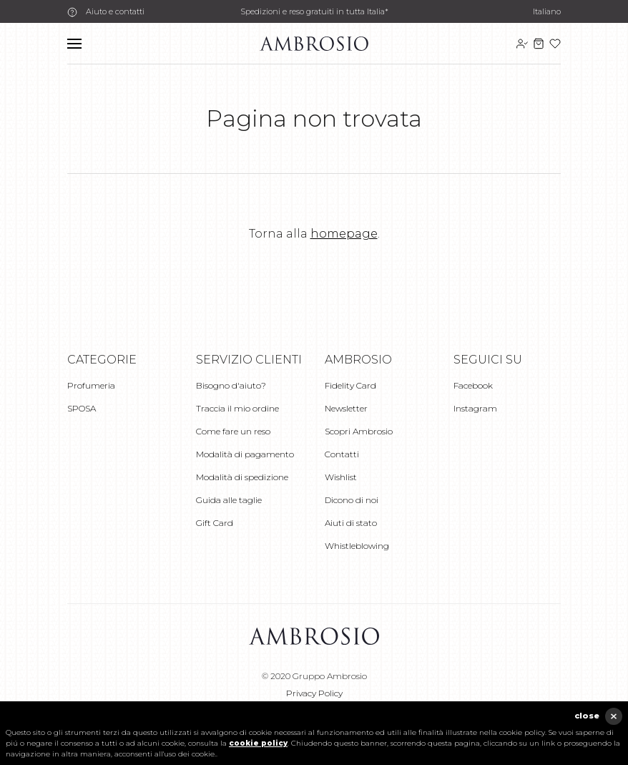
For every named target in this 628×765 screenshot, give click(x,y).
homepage (344, 233)
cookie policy (258, 743)
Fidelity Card (350, 385)
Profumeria (91, 385)
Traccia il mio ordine (237, 408)
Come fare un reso (233, 431)
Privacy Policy (314, 693)
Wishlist (341, 477)
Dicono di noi (351, 499)
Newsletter (346, 408)
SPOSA (81, 408)
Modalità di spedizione (242, 477)
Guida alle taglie (229, 499)
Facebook (473, 385)
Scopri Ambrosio (359, 431)
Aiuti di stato (351, 522)
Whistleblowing (357, 545)
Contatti (342, 454)
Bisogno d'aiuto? (231, 385)
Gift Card (214, 522)
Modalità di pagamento (245, 454)
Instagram (475, 408)
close (586, 716)
